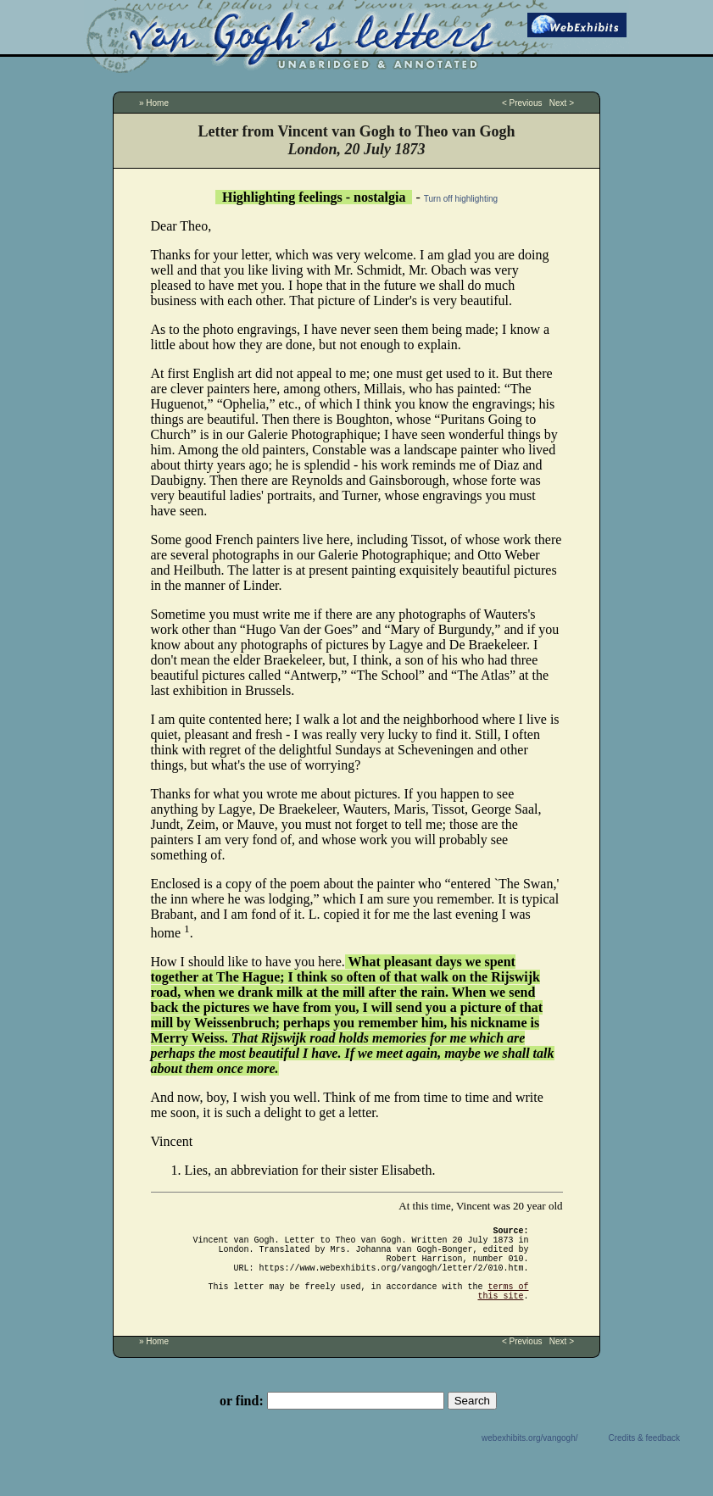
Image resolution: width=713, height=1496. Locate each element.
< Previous (522, 103)
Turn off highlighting (461, 198)
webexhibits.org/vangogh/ (529, 1458)
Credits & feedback (645, 1458)
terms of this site (503, 1309)
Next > (561, 103)
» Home (154, 103)
